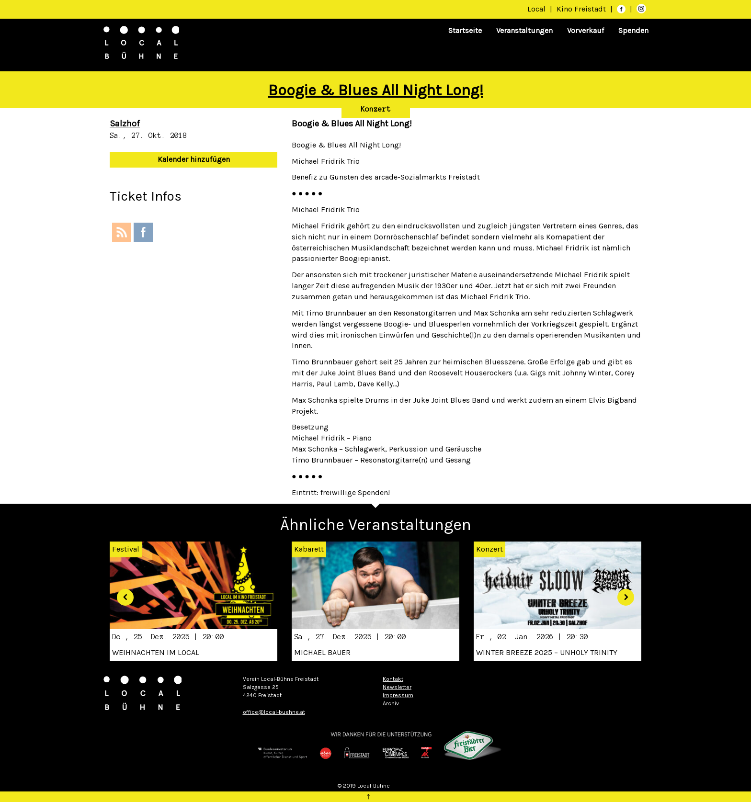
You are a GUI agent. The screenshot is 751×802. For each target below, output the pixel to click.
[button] (121, 593)
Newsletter (397, 687)
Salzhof (125, 123)
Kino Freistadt (582, 8)
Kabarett (309, 548)
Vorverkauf (585, 30)
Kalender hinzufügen (194, 159)
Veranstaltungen (524, 30)
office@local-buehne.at (274, 712)
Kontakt (393, 679)
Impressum (398, 695)
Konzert (376, 109)
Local (536, 8)
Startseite (465, 30)
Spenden (633, 30)
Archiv (391, 703)
